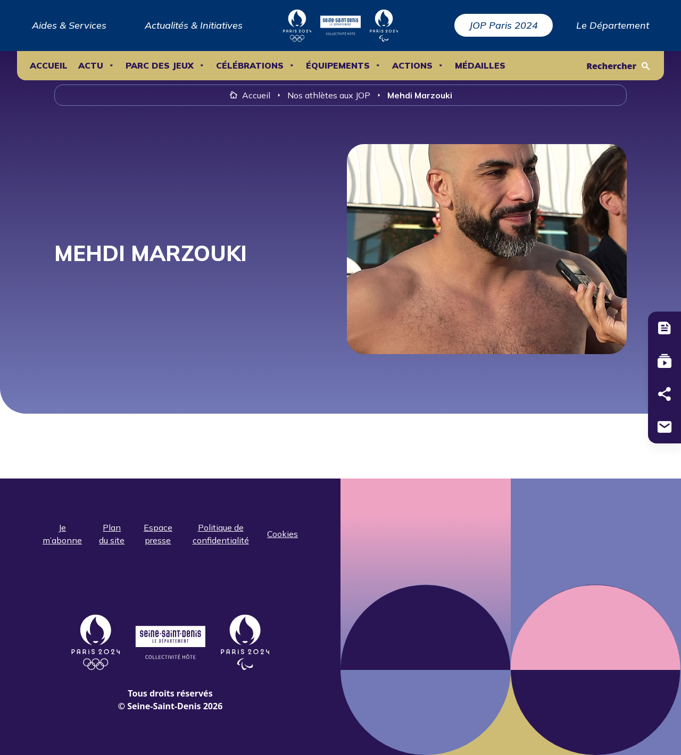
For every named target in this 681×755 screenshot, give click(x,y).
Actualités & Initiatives (194, 25)
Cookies (282, 533)
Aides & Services (69, 25)
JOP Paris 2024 (503, 25)
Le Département (612, 25)
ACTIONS (412, 66)
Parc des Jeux (160, 66)
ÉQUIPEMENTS (338, 66)
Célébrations (250, 66)
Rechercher (611, 66)
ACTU (90, 66)
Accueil (49, 66)
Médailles (480, 66)
